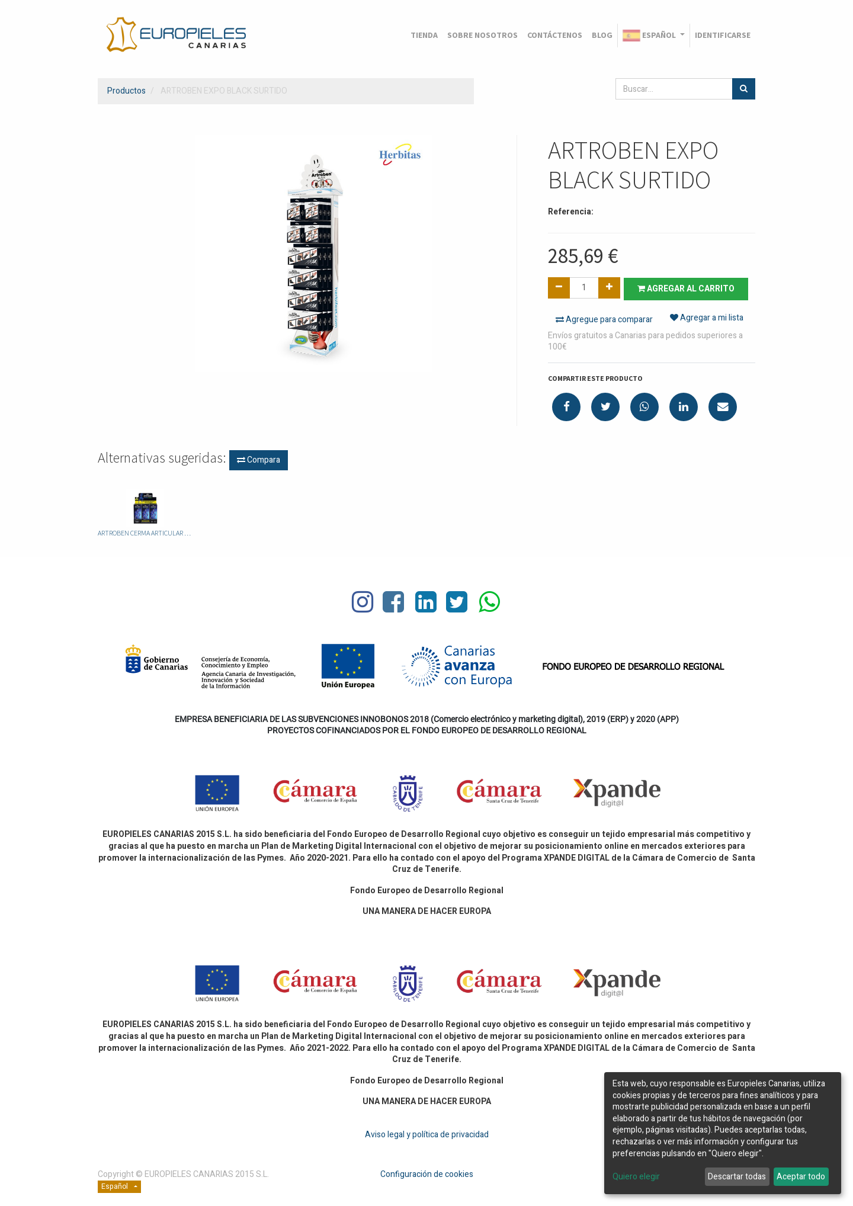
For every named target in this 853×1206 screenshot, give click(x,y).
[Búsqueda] (743, 89)
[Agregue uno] (609, 288)
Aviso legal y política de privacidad (427, 1133)
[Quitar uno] (559, 288)
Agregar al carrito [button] (688, 288)
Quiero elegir (636, 1177)
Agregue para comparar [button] (604, 319)
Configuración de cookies (426, 1173)
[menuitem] (424, 35)
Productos (126, 91)
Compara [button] (258, 459)
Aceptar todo (801, 1176)
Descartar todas (737, 1176)
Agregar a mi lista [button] (706, 319)
